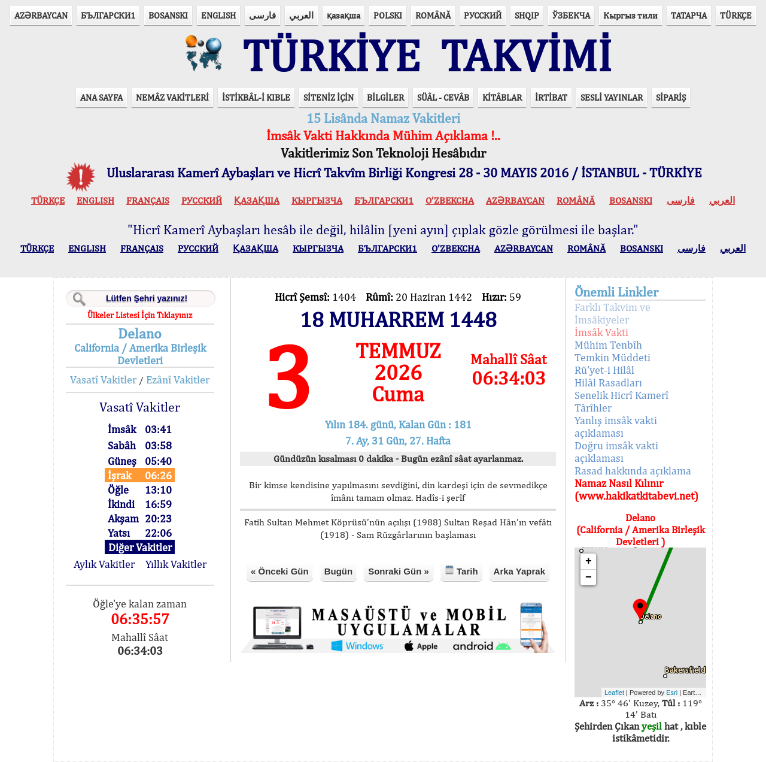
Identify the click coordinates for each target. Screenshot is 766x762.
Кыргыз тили (630, 15)
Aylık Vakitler (104, 564)
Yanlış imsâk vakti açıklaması (615, 426)
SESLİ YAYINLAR (611, 97)
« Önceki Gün (280, 571)
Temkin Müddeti (612, 357)
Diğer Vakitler (140, 547)
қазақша (343, 15)
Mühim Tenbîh (608, 344)
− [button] (588, 577)
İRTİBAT (551, 97)
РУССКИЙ (482, 15)
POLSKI (387, 15)
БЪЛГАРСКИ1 (108, 15)
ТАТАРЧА (689, 15)
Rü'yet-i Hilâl (604, 370)
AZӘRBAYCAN (41, 15)
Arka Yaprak (519, 571)
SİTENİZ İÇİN (328, 97)
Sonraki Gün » (398, 571)
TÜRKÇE (736, 15)
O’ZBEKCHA (449, 200)
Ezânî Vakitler (177, 379)
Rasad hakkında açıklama (632, 470)
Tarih (461, 570)
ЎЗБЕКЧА (571, 15)
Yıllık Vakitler (175, 564)
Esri (671, 692)
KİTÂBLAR (502, 97)
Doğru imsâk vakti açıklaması (616, 451)
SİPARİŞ (671, 97)
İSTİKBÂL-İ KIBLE (256, 97)
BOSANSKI (168, 15)
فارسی (262, 15)
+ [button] (588, 561)
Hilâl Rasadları (608, 382)
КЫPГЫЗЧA (316, 200)
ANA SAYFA (101, 97)
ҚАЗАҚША (256, 200)
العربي (301, 15)
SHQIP (527, 15)
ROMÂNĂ (433, 15)
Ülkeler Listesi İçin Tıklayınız (139, 315)
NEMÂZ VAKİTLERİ (172, 97)
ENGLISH (218, 15)
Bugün (338, 571)
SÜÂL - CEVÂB (443, 97)
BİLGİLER (385, 97)
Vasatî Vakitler (103, 379)
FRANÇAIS (147, 200)
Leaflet (614, 692)
